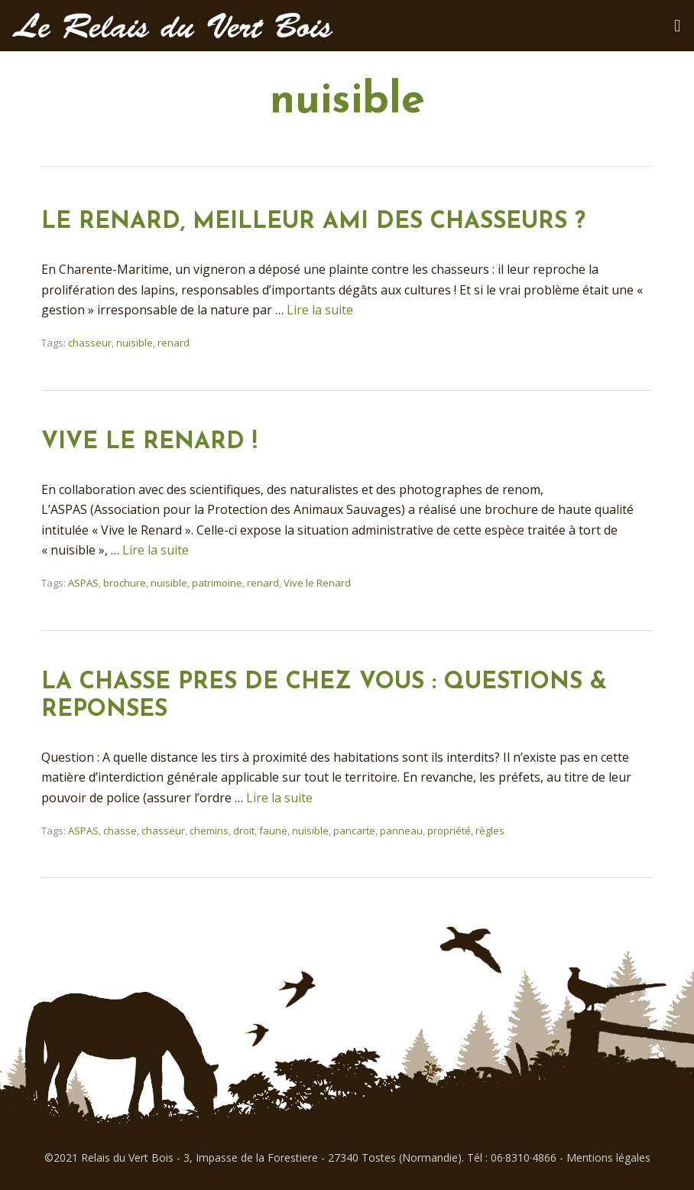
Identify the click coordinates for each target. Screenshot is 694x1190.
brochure (124, 583)
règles (489, 830)
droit (244, 830)
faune (273, 830)
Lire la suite (320, 309)
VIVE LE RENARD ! (149, 442)
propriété (449, 830)
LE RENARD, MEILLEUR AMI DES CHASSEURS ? (313, 222)
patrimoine (217, 583)
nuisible (134, 343)
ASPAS (83, 583)
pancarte (354, 830)
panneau (401, 830)
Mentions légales (608, 1157)
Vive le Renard (317, 583)
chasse (120, 830)
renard (173, 343)
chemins (209, 830)
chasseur (90, 343)
